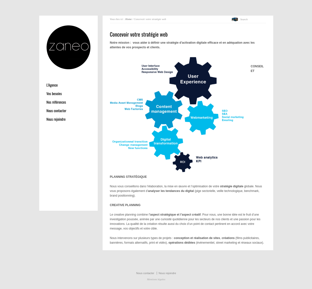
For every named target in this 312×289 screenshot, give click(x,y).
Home (128, 19)
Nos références (56, 102)
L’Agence (52, 85)
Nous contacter (57, 110)
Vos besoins (54, 93)
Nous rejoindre (56, 119)
